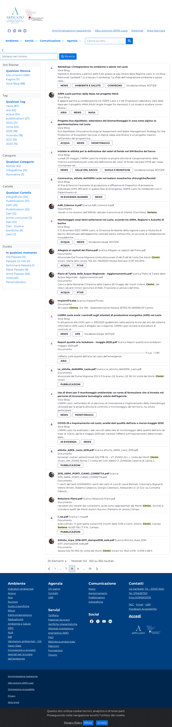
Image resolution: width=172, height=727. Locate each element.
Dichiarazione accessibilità (21, 689)
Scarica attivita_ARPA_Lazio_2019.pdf (116, 450)
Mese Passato (17, 269)
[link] (2, 50)
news (12, 106)
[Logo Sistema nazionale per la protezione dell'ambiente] (34, 15)
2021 (11, 139)
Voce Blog (15, 83)
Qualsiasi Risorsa (18, 71)
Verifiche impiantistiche (62, 624)
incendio (14, 135)
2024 (12, 122)
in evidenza (68, 441)
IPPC (11, 628)
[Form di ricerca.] (105, 41)
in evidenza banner (74, 196)
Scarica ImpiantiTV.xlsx (90, 300)
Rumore (13, 601)
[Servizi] (31, 41)
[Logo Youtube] (19, 30)
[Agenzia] (74, 41)
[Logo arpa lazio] (15, 15)
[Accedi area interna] (135, 616)
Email (139, 604)
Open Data (14, 645)
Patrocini (53, 646)
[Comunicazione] (52, 41)
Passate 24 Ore (18, 261)
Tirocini (52, 654)
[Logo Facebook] (9, 30)
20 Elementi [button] (58, 561)
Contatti (53, 593)
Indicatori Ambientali (21, 588)
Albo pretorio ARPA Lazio (111, 30)
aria (11, 110)
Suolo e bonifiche (18, 606)
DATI (12, 205)
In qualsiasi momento (21, 252)
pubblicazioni (17, 118)
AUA (10, 632)
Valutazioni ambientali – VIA (24, 641)
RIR (10, 636)
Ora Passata (16, 257)
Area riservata (156, 30)
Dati (11, 213)
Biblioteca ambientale (61, 641)
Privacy (11, 696)
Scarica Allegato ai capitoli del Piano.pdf (122, 250)
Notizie (13, 166)
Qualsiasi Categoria (20, 161)
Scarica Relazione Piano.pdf (99, 498)
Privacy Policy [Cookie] (73, 722)
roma (12, 127)
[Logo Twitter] (14, 30)
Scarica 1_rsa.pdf (78, 516)
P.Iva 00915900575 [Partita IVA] (140, 597)
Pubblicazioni (17, 201)
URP (50, 597)
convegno (115, 85)
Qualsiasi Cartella (18, 192)
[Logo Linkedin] (25, 30)
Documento (18, 75)
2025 (11, 131)
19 (91, 569)
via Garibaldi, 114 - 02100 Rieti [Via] (146, 588)
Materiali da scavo (59, 619)
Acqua (12, 593)
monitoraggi (100, 143)
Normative (15, 174)
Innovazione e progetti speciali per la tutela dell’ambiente (22, 654)
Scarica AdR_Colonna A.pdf (98, 205)
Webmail (137, 30)
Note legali (13, 702)
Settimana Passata (20, 265)
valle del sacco (86, 170)
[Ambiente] (14, 41)
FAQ (50, 637)
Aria (10, 597)
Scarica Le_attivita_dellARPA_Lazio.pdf (118, 369)
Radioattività (15, 619)
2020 (12, 143)
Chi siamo (54, 588)
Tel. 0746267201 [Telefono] (138, 593)
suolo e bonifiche (117, 170)
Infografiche (16, 170)
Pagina (13, 79)
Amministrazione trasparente (71, 30)
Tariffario (53, 615)
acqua (13, 114)
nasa (91, 112)
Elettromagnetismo (20, 615)
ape (77, 333)
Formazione (55, 650)
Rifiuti (11, 610)
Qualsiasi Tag (15, 101)
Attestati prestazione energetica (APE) (61, 630)
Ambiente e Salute (19, 623)
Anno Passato (18, 273)
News (92, 588)
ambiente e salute (88, 85)
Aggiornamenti (98, 593)
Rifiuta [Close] (89, 722)
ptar (80, 265)
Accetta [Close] (102, 722)
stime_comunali (19, 217)
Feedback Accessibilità (143, 608)
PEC (131, 604)
